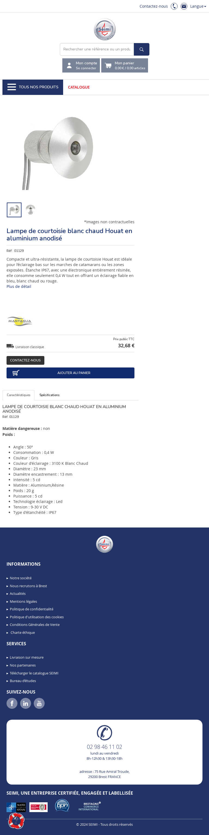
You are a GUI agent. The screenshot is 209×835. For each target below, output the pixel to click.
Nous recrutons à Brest (28, 585)
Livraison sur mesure (27, 657)
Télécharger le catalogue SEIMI (34, 673)
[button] (16, 820)
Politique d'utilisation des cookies (37, 616)
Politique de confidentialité (31, 609)
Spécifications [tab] (49, 395)
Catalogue (79, 87)
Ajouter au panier (51, 373)
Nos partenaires (23, 665)
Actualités (18, 593)
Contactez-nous (154, 6)
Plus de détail (19, 286)
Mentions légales (23, 601)
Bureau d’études (23, 680)
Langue (198, 6)
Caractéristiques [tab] (18, 395)
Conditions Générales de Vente (35, 624)
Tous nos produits (33, 87)
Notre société (21, 577)
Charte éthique (22, 632)
